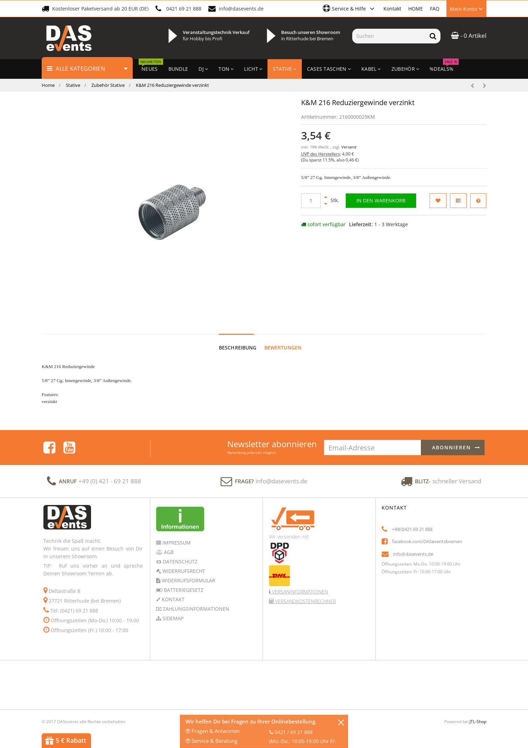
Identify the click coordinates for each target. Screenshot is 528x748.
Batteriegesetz (182, 583)
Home (48, 85)
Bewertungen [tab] (283, 341)
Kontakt (392, 8)
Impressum (176, 536)
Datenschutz (179, 555)
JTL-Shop (478, 715)
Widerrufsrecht (183, 564)
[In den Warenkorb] (381, 200)
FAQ (434, 8)
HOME (415, 8)
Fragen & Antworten (213, 731)
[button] (349, 8)
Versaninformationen (299, 585)
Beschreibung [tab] (238, 341)
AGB (168, 545)
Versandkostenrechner (305, 594)
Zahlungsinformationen (195, 602)
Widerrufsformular (187, 573)
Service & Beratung (211, 740)
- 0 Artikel (468, 36)
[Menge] (311, 200)
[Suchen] (388, 36)
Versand (348, 147)
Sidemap (172, 611)
